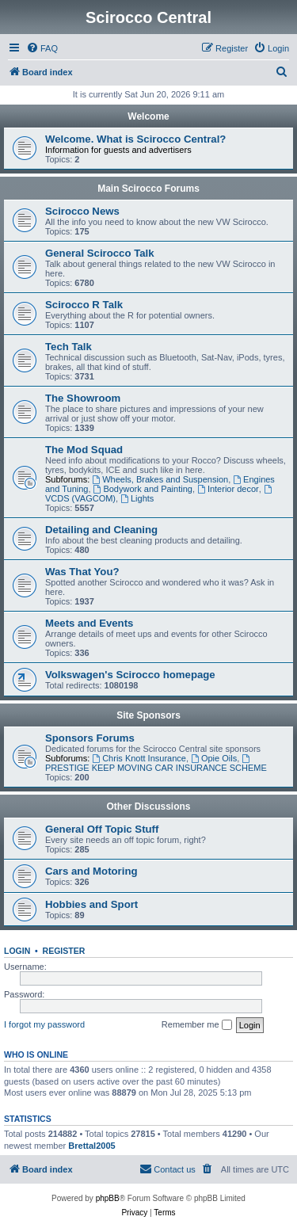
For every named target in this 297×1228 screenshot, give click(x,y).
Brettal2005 (91, 1145)
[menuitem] (42, 48)
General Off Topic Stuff (101, 829)
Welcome (148, 116)
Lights (137, 498)
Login (17, 950)
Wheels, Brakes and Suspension (160, 479)
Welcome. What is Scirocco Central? (135, 139)
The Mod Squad (84, 450)
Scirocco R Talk (84, 305)
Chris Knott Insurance (139, 758)
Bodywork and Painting (142, 489)
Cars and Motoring (91, 871)
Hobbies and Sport (91, 904)
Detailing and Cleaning (101, 530)
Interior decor (228, 489)
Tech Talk (68, 347)
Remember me (197, 1025)
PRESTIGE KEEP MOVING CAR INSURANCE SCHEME (156, 763)
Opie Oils (214, 758)
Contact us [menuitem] (167, 1168)
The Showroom (82, 398)
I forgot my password (44, 1024)
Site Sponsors (148, 715)
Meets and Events (89, 623)
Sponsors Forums (90, 738)
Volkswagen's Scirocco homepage (130, 675)
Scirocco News (82, 211)
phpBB (108, 1198)
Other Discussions (148, 806)
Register (64, 950)
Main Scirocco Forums (148, 188)
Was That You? (82, 572)
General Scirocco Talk (99, 253)
